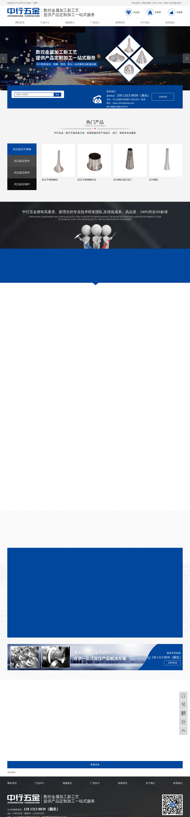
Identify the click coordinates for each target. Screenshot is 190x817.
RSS (154, 3)
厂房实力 (95, 22)
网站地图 (146, 3)
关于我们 (145, 22)
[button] (93, 82)
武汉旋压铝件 (22, 160)
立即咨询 (163, 97)
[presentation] (3, 58)
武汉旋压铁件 (22, 172)
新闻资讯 (120, 22)
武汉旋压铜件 (22, 184)
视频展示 (70, 22)
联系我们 (170, 22)
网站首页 (20, 22)
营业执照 (136, 3)
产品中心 (45, 22)
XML (160, 3)
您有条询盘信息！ (173, 3)
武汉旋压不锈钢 (22, 149)
